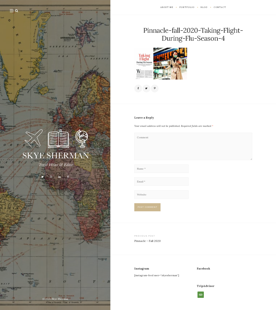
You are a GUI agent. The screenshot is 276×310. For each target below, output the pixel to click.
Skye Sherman (60, 298)
